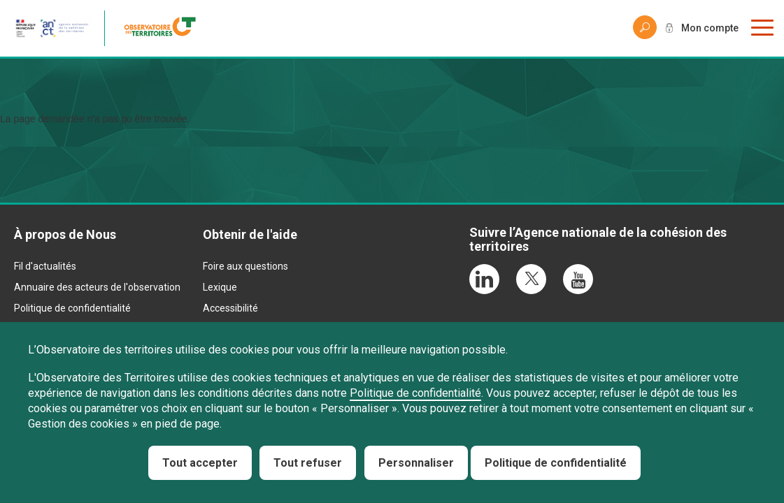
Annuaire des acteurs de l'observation (97, 287)
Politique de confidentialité (72, 308)
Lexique (220, 287)
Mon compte (710, 28)
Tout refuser (307, 462)
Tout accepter (200, 462)
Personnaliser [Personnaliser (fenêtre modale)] (416, 462)
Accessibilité (230, 308)
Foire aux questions (245, 266)
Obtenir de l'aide (250, 234)
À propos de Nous (65, 234)
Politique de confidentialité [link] (556, 462)
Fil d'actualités (45, 266)
